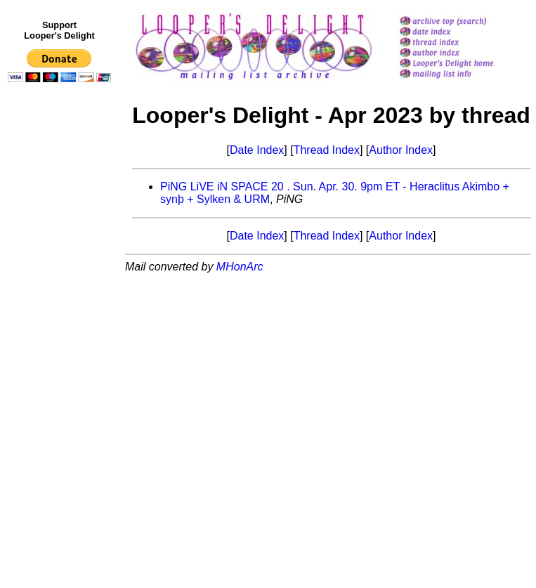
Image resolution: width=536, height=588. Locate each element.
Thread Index (327, 150)
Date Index (257, 150)
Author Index (401, 150)
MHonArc (239, 267)
